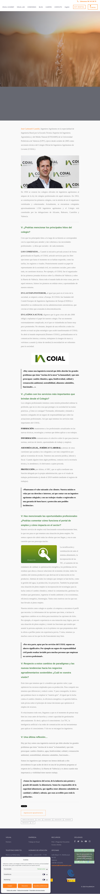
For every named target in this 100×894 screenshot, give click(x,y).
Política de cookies (11, 890)
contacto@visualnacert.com (61, 865)
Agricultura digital (28, 819)
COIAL (39, 819)
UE (33, 822)
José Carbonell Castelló (30, 129)
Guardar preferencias (41, 886)
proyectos (25, 822)
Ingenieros (47, 819)
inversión (68, 819)
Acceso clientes (56, 845)
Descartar (25, 886)
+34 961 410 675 (57, 863)
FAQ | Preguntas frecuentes (60, 842)
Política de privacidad (22, 890)
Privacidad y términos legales (37, 890)
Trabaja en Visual (34, 842)
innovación (58, 819)
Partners (8, 842)
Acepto (10, 886)
